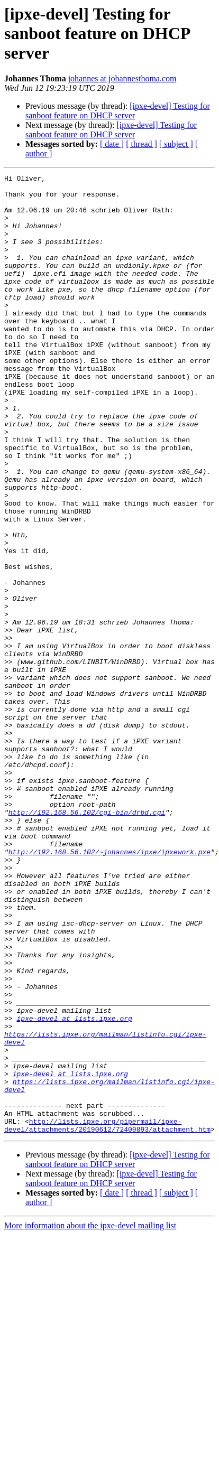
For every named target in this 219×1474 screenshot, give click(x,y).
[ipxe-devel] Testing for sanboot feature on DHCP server (117, 110)
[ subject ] (176, 143)
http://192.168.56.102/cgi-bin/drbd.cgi (86, 940)
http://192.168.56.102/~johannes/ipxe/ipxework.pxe (109, 988)
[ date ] (112, 143)
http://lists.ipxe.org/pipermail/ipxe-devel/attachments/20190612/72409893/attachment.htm (107, 1316)
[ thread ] (141, 143)
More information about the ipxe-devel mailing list (90, 1417)
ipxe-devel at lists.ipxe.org (74, 1187)
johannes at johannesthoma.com (122, 78)
